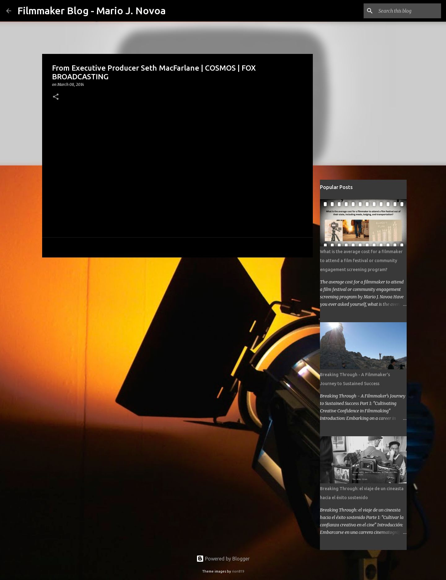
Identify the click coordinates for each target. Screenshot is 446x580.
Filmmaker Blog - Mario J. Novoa (91, 10)
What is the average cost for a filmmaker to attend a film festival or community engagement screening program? (361, 260)
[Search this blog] (408, 10)
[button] (55, 97)
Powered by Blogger (223, 558)
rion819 (238, 571)
